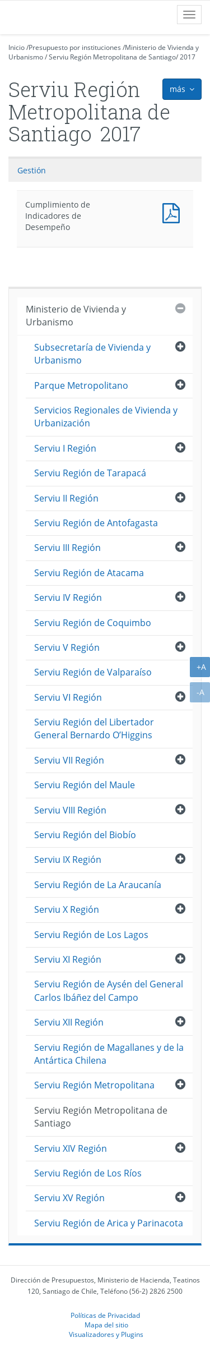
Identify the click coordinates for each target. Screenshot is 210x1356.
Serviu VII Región (69, 760)
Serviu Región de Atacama (89, 573)
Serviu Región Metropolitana (94, 1085)
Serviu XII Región (69, 1022)
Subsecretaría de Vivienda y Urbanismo (92, 353)
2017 (187, 57)
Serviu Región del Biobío (85, 835)
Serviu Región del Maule (84, 785)
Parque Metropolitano (81, 385)
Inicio (16, 47)
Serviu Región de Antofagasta (96, 523)
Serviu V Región (67, 647)
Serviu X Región (66, 909)
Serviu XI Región (67, 959)
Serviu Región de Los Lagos (91, 934)
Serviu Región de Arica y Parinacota (108, 1223)
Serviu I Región (65, 448)
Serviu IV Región (68, 597)
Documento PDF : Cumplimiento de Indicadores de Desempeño (173, 211)
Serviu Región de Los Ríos (88, 1173)
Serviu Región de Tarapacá (90, 473)
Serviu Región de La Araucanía (97, 885)
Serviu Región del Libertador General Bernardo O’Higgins (94, 728)
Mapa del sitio (106, 1324)
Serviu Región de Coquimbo (92, 623)
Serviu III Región (67, 547)
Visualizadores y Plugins (106, 1334)
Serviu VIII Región (70, 810)
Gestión (31, 170)
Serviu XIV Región (70, 1148)
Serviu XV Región (69, 1198)
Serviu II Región (66, 498)
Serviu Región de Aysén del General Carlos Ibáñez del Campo (108, 990)
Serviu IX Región (67, 859)
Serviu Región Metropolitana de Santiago (112, 57)
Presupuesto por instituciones (75, 47)
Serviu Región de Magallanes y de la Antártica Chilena (109, 1054)
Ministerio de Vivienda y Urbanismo (76, 315)
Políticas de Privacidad (105, 1315)
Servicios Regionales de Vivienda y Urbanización (106, 416)
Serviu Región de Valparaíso (93, 672)
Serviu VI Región (68, 697)
